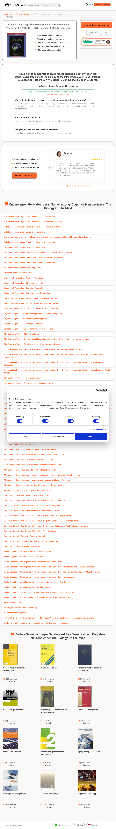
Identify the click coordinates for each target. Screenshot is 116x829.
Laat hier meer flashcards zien (58, 94)
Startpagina (9, 14)
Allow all (91, 436)
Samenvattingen (22, 14)
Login (89, 4)
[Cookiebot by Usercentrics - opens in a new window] (97, 390)
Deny (25, 436)
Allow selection (58, 436)
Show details (97, 429)
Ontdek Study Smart (102, 4)
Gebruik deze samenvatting (96, 25)
